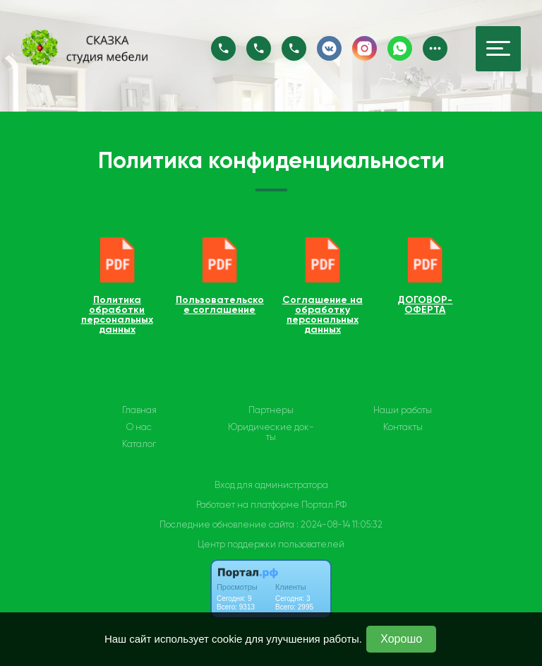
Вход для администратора (271, 485)
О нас (139, 427)
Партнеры (271, 410)
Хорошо (401, 639)
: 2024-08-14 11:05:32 (339, 524)
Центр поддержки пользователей (271, 544)
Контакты (403, 427)
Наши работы (402, 410)
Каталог (139, 444)
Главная (139, 410)
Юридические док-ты (271, 432)
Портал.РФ (324, 504)
